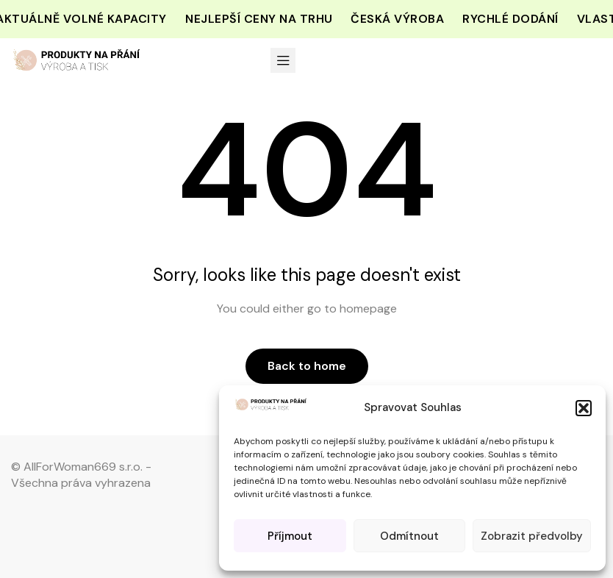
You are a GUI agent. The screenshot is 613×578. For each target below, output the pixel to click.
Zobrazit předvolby (532, 536)
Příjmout (290, 536)
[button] (583, 408)
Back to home (307, 366)
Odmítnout (409, 536)
